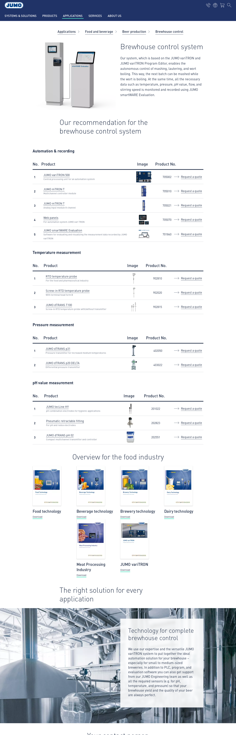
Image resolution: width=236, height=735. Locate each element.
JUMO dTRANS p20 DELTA (62, 363)
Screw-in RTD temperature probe (68, 290)
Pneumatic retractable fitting (65, 421)
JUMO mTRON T (54, 189)
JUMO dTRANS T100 (59, 305)
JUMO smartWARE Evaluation (62, 230)
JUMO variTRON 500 (56, 175)
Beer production (134, 31)
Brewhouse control (169, 31)
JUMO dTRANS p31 (58, 349)
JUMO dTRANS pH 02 (60, 435)
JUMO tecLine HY (57, 407)
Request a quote (191, 177)
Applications (67, 31)
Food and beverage (99, 31)
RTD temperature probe (61, 276)
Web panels (50, 218)
